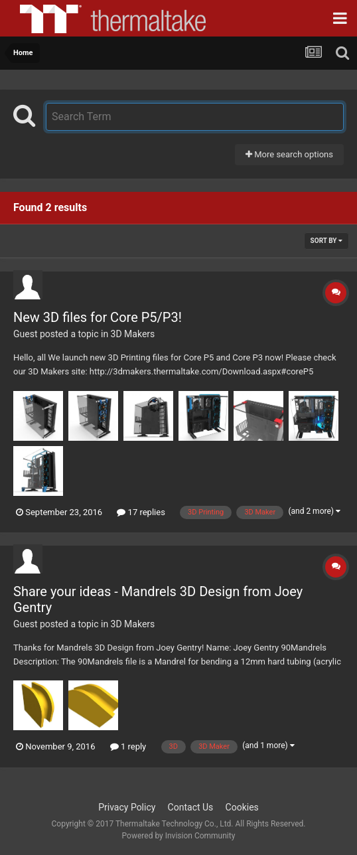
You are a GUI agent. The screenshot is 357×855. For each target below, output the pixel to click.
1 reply (128, 746)
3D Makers (133, 334)
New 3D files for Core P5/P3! (97, 317)
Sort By (326, 240)
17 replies (141, 512)
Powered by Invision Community (179, 835)
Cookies (242, 807)
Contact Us (191, 807)
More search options (289, 154)
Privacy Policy (126, 807)
